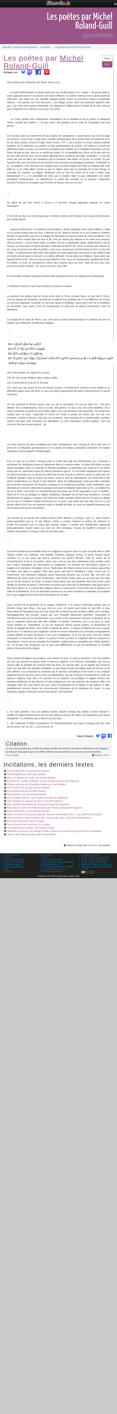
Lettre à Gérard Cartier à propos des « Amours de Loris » (49, 817)
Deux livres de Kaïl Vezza (28, 824)
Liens (5, 869)
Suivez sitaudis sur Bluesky (94, 862)
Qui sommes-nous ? (51, 864)
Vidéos (45, 857)
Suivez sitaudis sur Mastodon (94, 859)
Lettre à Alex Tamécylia (31, 834)
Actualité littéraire (11, 855)
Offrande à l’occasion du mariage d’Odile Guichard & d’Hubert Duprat (54, 831)
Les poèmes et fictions (13, 862)
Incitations (93, 845)
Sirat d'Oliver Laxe (26, 794)
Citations (7, 871)
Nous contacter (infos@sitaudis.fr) (58, 862)
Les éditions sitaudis (90, 855)
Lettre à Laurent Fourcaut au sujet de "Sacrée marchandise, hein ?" (54, 814)
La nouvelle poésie (12, 864)
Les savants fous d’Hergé (30, 827)
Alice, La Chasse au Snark (31, 777)
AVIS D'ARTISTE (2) (28, 787)
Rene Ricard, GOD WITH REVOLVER (45, 807)
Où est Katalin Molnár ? (37, 797)
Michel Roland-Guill (43, 62)
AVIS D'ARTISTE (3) (28, 771)
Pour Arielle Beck (26, 791)
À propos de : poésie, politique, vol (43, 781)
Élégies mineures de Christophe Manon (36, 784)
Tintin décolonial (25, 821)
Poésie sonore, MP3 (51, 859)
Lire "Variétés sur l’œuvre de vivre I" (35, 801)
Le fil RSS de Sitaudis (52, 871)
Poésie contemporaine (13, 859)
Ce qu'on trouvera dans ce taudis (57, 867)
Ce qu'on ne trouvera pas (54, 869)
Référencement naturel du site (95, 857)
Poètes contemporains (13, 867)
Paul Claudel (12, 755)
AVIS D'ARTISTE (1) (28, 811)
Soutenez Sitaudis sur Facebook (96, 864)
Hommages (47, 855)
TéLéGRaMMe (26, 774)
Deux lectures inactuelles (38, 804)
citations (106, 755)
